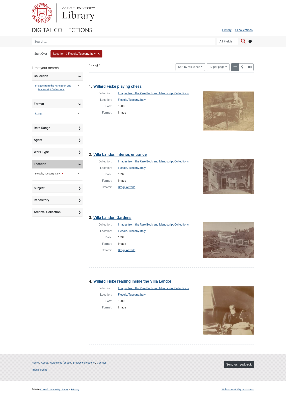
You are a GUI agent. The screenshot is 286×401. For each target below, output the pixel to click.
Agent (38, 140)
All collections (244, 30)
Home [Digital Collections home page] (35, 362)
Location (40, 164)
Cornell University (42, 13)
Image (38, 113)
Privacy (75, 389)
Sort (189, 67)
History (226, 30)
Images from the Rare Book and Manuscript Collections (153, 93)
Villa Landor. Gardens (112, 217)
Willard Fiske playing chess (117, 86)
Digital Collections (62, 29)
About (44, 362)
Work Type (41, 152)
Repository (41, 200)
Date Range (42, 128)
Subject (39, 188)
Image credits (39, 369)
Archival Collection (47, 212)
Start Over (40, 53)
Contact (101, 362)
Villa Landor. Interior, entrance (120, 154)
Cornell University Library (54, 389)
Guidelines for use (60, 362)
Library (78, 13)
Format (39, 104)
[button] (76, 53)
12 (216, 67)
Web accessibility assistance (237, 389)
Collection (41, 76)
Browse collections (84, 362)
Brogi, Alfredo (126, 187)
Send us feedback (239, 364)
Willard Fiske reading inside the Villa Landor (132, 281)
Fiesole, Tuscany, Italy (132, 100)
